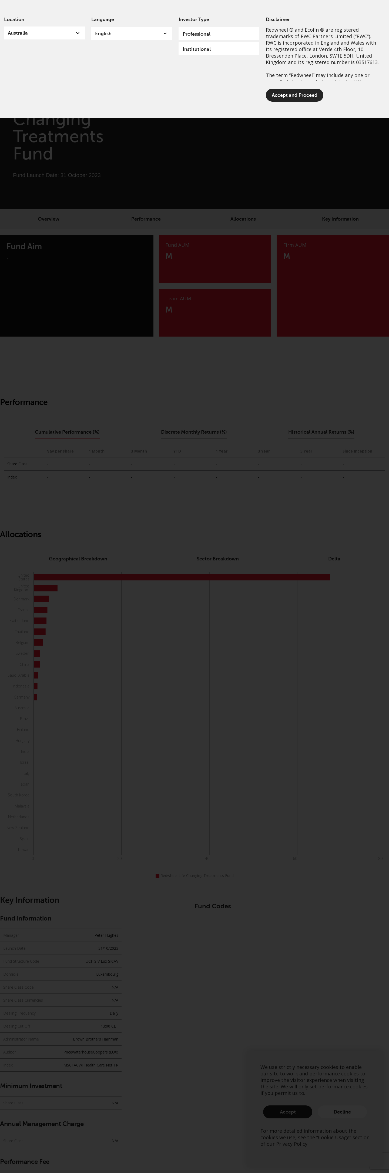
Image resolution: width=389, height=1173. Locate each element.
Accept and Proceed (294, 95)
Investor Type (194, 19)
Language (102, 19)
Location (14, 19)
